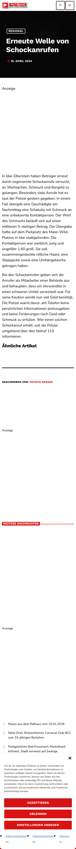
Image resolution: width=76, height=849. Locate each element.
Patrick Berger (41, 382)
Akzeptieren (38, 803)
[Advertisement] (38, 129)
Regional (16, 31)
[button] (70, 758)
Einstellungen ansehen (38, 825)
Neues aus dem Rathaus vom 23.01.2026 (36, 724)
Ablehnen (37, 814)
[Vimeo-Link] (15, 5)
